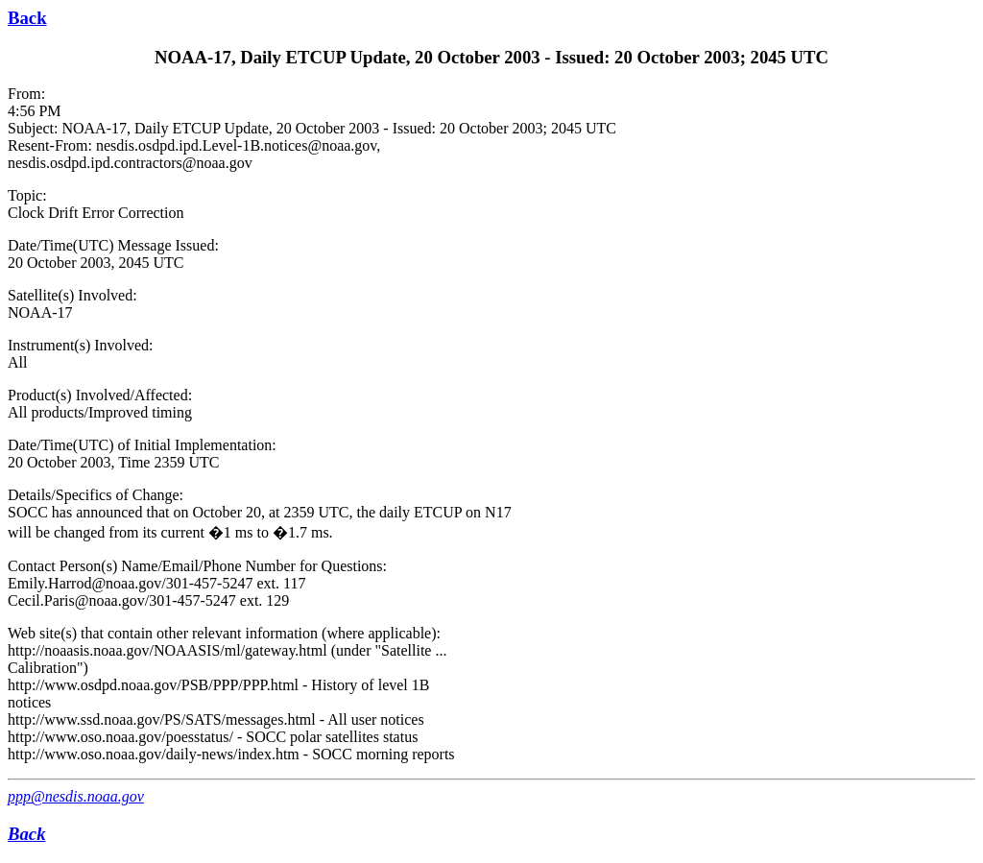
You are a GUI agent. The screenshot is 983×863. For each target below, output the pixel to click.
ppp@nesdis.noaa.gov (76, 796)
